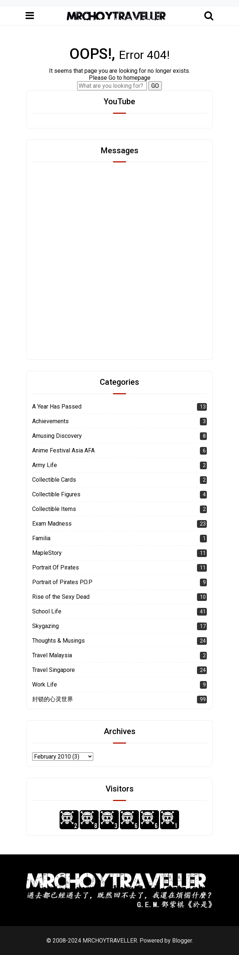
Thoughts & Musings (58, 640)
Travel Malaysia (52, 655)
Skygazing (45, 626)
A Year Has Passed (56, 406)
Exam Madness (52, 523)
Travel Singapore (53, 669)
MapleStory (47, 552)
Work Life (44, 684)
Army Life (44, 465)
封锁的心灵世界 (52, 699)
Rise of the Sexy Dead (61, 596)
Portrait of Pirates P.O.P (62, 582)
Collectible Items (54, 508)
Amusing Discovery (57, 435)
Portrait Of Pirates (55, 567)
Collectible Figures (56, 494)
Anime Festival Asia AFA (63, 450)
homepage (137, 77)
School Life (46, 611)
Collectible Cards (54, 479)
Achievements (50, 421)
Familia (41, 538)
